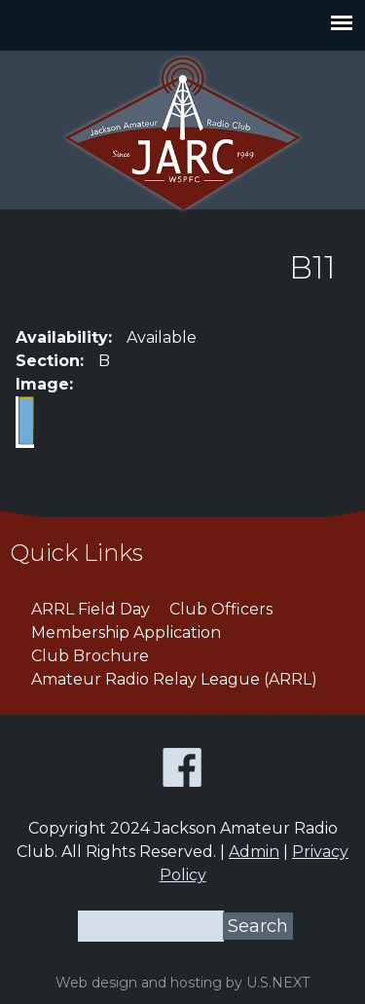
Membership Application (126, 632)
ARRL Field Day (90, 609)
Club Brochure (90, 656)
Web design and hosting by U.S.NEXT (182, 982)
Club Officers (221, 609)
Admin (254, 851)
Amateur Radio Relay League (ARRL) (174, 679)
